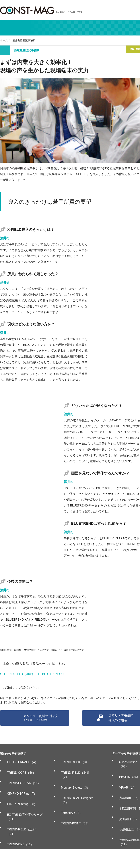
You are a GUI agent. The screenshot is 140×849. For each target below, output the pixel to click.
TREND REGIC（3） (71, 760)
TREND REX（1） (16, 824)
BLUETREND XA (53, 674)
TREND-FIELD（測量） (19, 674)
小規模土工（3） (127, 803)
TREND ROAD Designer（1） (76, 781)
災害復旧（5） (125, 795)
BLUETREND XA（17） (19, 817)
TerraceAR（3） (67, 788)
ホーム (4, 40)
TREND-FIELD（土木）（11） (24, 803)
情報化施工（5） (127, 821)
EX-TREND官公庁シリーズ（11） (26, 795)
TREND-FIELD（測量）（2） (76, 767)
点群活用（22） (126, 781)
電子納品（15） (126, 828)
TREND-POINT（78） (71, 795)
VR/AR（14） (125, 774)
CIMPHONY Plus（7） (18, 781)
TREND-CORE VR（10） (20, 774)
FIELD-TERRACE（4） (19, 760)
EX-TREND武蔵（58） (19, 788)
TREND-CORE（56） (18, 767)
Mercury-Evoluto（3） (71, 774)
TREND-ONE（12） (17, 810)
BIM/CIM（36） (126, 767)
